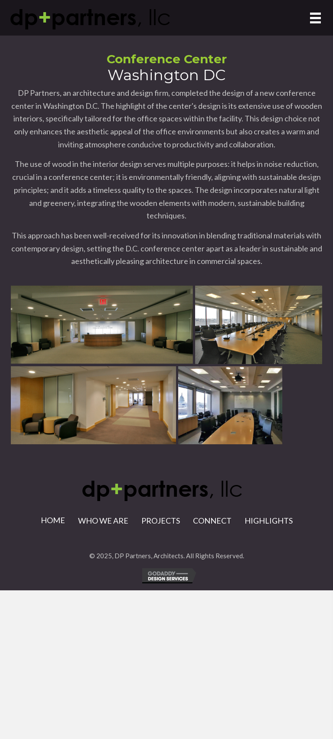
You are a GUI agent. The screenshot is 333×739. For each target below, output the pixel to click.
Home (53, 520)
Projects (160, 520)
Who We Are (103, 520)
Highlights (269, 520)
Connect (212, 520)
